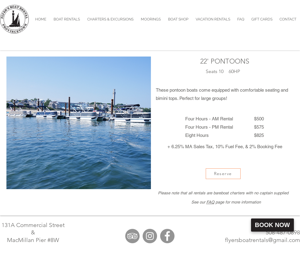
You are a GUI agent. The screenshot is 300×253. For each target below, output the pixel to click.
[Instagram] (150, 236)
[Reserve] (223, 173)
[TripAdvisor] (132, 236)
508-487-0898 (283, 232)
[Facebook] (167, 236)
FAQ (210, 202)
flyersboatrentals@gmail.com (262, 240)
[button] (110, 19)
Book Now (272, 225)
